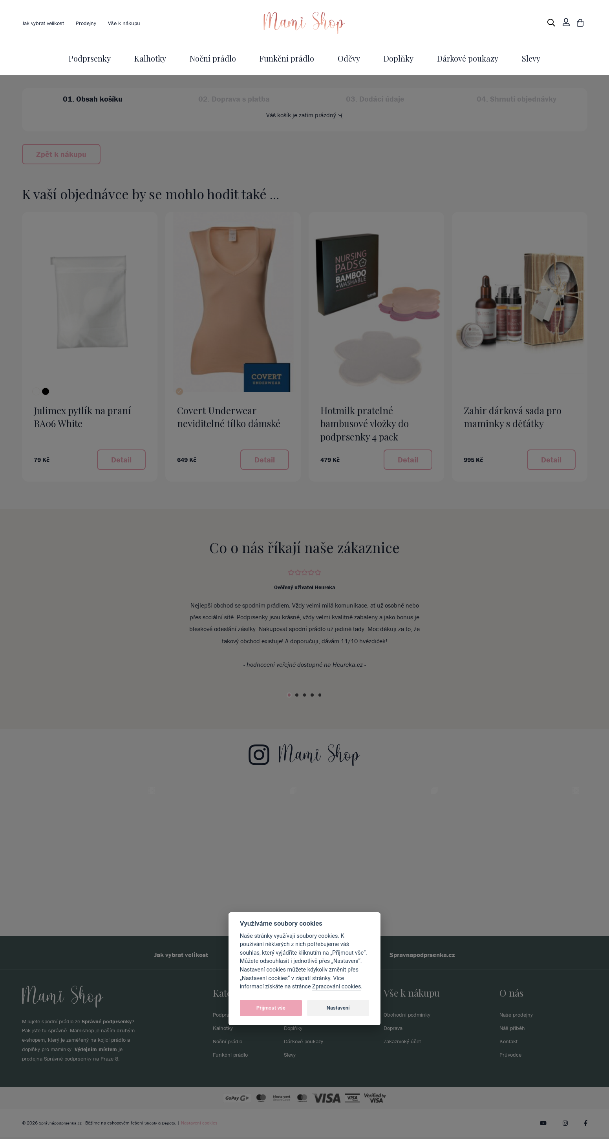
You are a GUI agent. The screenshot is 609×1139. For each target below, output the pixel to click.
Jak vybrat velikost (46, 23)
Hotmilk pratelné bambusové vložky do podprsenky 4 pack (364, 423)
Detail (121, 459)
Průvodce (511, 1056)
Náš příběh (514, 1029)
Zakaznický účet (405, 1043)
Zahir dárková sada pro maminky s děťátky (512, 417)
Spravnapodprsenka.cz (433, 956)
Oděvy (349, 58)
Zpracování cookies (336, 986)
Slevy (531, 58)
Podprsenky (90, 58)
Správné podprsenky (107, 1023)
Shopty (153, 1125)
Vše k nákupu (135, 23)
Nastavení (338, 1008)
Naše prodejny (518, 1016)
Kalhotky (150, 58)
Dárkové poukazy (467, 58)
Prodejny (93, 23)
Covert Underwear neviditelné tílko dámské (228, 417)
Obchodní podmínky (410, 1016)
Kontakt (509, 1043)
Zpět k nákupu (61, 154)
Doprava (394, 1029)
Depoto (172, 1125)
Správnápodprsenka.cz (61, 1125)
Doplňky (398, 58)
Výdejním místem (96, 1051)
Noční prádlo (213, 58)
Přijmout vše (270, 1008)
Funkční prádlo (287, 58)
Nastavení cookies (203, 1125)
